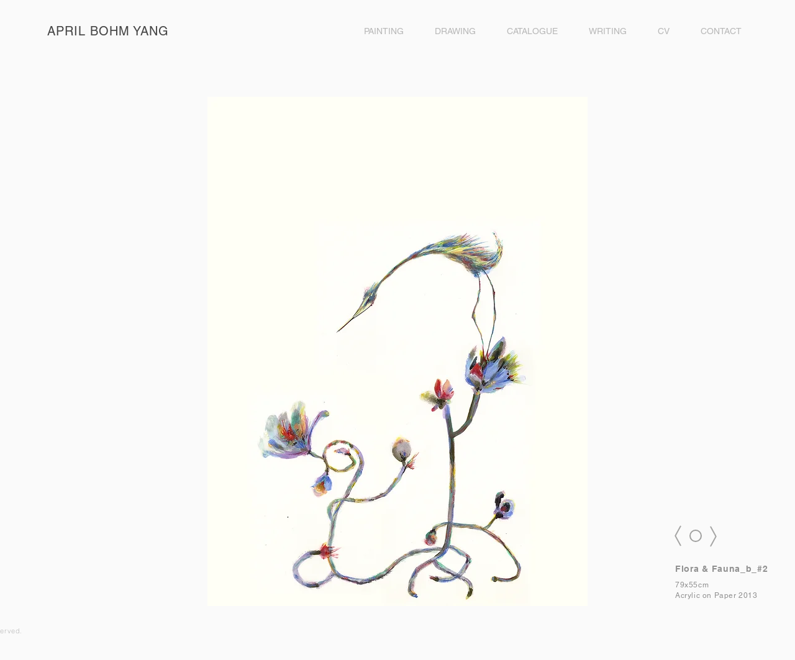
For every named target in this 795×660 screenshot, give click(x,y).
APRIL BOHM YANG (108, 31)
